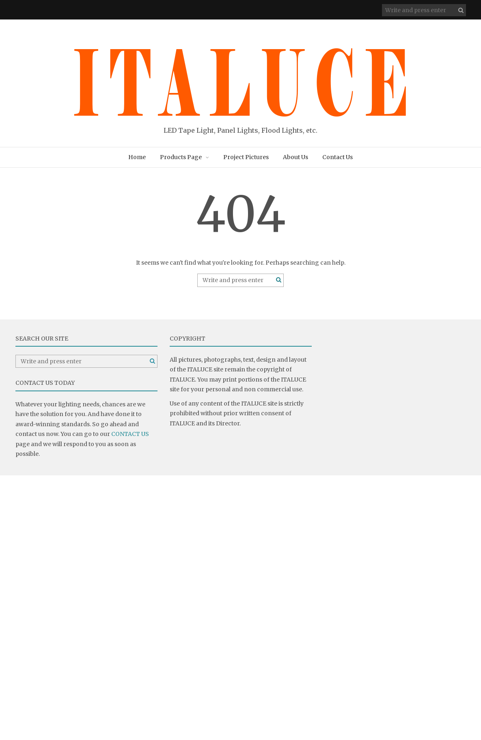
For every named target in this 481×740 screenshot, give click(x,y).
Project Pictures (246, 157)
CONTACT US (130, 434)
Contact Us (337, 157)
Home (137, 157)
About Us (295, 157)
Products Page (181, 157)
